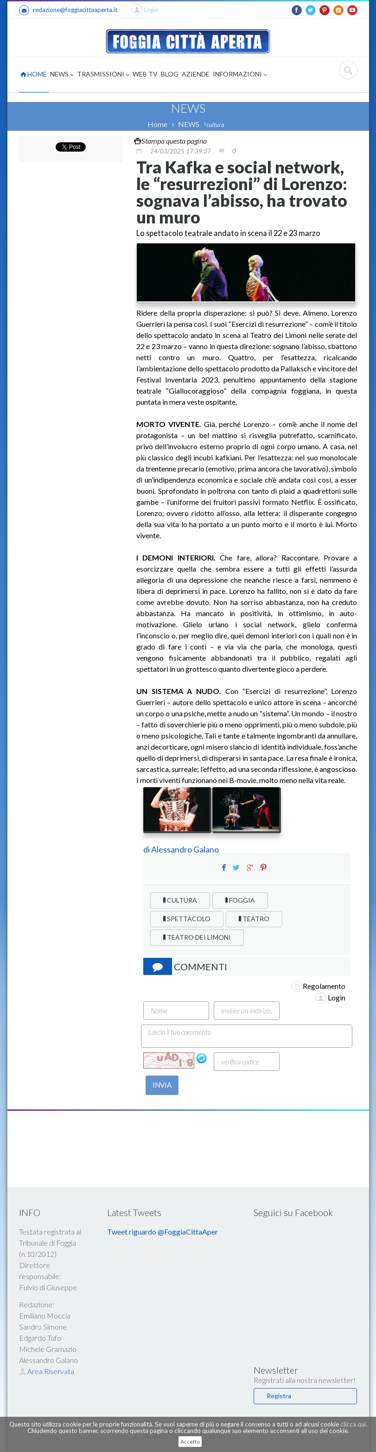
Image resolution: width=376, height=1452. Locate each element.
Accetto (190, 1441)
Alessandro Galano (185, 849)
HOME (33, 74)
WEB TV (145, 74)
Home (157, 124)
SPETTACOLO (186, 919)
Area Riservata (46, 1371)
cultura (215, 124)
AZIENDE (196, 74)
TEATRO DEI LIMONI (197, 937)
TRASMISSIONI (103, 75)
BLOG (169, 74)
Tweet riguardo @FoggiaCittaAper (162, 1231)
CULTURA (180, 900)
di (147, 849)
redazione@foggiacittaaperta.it (68, 10)
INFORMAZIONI (240, 75)
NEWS (62, 75)
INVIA (162, 1085)
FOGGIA (240, 900)
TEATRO (254, 919)
